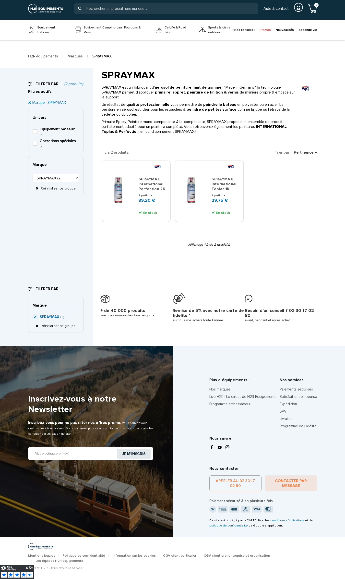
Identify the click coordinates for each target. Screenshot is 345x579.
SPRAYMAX (52, 317)
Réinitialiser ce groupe (58, 188)
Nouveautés (285, 30)
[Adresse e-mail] (73, 453)
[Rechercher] (166, 8)
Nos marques (220, 389)
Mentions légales (41, 555)
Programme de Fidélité (298, 426)
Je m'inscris (133, 454)
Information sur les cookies (134, 555)
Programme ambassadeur (229, 404)
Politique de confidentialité (83, 555)
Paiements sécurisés (296, 389)
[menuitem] (48, 30)
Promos (265, 30)
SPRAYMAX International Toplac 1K (224, 184)
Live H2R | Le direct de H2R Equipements (242, 396)
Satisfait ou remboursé (298, 396)
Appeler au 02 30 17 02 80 (235, 483)
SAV (283, 411)
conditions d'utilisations (287, 520)
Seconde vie (308, 30)
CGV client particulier (179, 555)
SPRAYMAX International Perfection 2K (152, 184)
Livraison (287, 419)
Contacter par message (291, 483)
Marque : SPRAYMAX (49, 102)
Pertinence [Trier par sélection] (303, 152)
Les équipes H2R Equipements (59, 561)
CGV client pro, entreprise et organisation (237, 555)
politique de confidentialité (228, 525)
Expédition (288, 404)
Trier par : (283, 152)
